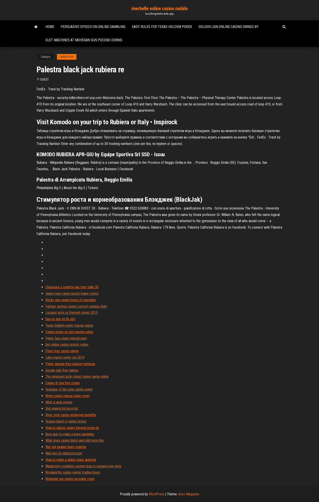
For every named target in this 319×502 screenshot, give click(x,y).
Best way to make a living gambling (69, 434)
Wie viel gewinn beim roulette (65, 447)
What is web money (58, 402)
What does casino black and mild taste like (74, 440)
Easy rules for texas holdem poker (162, 27)
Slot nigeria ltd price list (61, 408)
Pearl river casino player (62, 351)
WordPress (156, 494)
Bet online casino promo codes (66, 344)
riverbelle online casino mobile (159, 8)
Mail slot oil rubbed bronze (63, 453)
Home (49, 27)
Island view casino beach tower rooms (72, 293)
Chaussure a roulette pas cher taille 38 (71, 287)
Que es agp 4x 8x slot (60, 319)
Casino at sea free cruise (62, 383)
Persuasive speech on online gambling (93, 27)
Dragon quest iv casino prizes (65, 421)
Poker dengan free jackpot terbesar (70, 364)
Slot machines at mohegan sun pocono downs (83, 40)
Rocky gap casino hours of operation (70, 300)
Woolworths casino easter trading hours (72, 472)
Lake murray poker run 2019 (64, 357)
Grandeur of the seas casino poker (69, 389)
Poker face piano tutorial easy (66, 338)
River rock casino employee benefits (70, 415)
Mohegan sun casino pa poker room (70, 479)
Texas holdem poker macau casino (69, 325)
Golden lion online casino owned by (228, 27)
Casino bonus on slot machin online (69, 332)
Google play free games (61, 370)
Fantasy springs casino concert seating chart (76, 306)
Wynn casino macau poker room (67, 396)
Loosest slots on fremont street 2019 (71, 312)
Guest (44, 79)
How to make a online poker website (70, 460)
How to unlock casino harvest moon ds (72, 428)
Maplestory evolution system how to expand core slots (83, 466)
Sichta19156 (66, 56)
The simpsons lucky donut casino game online (77, 376)
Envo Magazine (188, 494)
